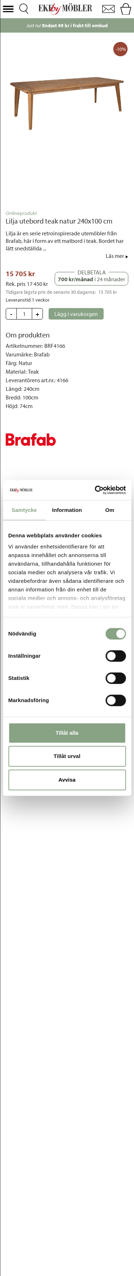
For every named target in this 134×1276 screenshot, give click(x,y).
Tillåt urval (67, 756)
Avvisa (67, 780)
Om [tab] (109, 510)
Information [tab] (67, 510)
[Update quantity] (24, 313)
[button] (8, 9)
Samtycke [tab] (24, 510)
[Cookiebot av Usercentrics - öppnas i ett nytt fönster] (95, 490)
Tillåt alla (67, 733)
